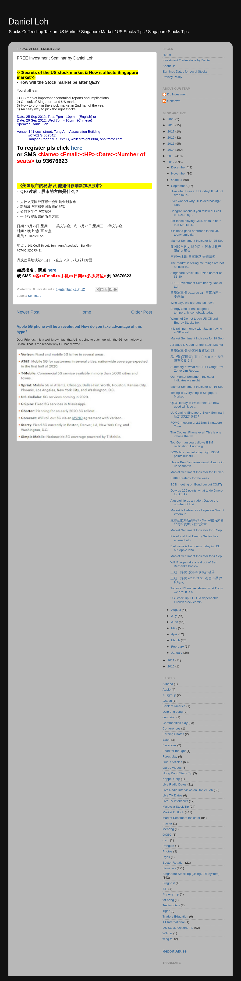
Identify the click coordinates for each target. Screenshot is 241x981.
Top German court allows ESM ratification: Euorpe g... (191, 444)
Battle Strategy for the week (189, 478)
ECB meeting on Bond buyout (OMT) (196, 484)
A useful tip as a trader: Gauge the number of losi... (194, 502)
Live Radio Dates (175, 784)
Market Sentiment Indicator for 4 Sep (196, 556)
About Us (169, 66)
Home (85, 312)
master (167, 823)
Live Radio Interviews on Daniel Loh (188, 790)
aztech (167, 700)
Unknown (173, 101)
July (174, 616)
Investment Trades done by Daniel (186, 60)
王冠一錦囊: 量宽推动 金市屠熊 (193, 256)
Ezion (166, 739)
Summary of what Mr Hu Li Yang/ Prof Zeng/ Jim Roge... (196, 368)
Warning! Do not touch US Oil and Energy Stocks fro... (194, 320)
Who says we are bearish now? (192, 302)
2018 (171, 125)
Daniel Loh (28, 21)
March (176, 640)
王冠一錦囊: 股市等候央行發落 (192, 572)
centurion (169, 717)
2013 (171, 156)
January (177, 652)
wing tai (168, 939)
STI (165, 888)
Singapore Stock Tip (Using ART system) (191, 874)
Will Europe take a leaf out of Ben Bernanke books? (193, 564)
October (177, 180)
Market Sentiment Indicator (181, 818)
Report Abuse (175, 951)
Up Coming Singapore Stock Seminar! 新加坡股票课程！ (197, 414)
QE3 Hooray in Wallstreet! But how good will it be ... (194, 404)
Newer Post (28, 312)
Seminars (34, 295)
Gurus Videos (172, 767)
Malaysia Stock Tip (176, 806)
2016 (171, 137)
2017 (171, 131)
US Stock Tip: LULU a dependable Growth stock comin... (194, 600)
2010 (171, 666)
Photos (167, 851)
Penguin (168, 846)
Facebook (169, 745)
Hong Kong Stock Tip (177, 773)
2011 (171, 660)
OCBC (167, 834)
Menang (168, 829)
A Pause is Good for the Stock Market (196, 344)
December (179, 167)
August (176, 609)
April (174, 634)
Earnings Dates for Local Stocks (185, 71)
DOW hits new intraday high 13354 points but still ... (194, 454)
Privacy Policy (172, 77)
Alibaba (168, 684)
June (175, 622)
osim (166, 840)
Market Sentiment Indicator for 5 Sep (196, 530)
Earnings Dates (173, 734)
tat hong (168, 900)
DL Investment (177, 94)
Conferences (172, 728)
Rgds (166, 857)
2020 (171, 119)
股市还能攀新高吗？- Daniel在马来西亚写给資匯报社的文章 (197, 522)
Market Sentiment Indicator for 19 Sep (196, 338)
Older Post (141, 312)
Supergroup (171, 894)
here (76, 148)
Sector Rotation (173, 862)
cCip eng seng (173, 711)
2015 (171, 143)
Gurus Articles (172, 762)
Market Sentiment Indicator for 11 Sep (196, 472)
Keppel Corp (171, 779)
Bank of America (174, 706)
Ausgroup (169, 695)
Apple (167, 689)
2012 (171, 162)
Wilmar (167, 933)
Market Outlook (173, 812)
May (174, 628)
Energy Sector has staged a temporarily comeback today (191, 310)
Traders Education (175, 916)
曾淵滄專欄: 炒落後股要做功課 (192, 351)
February (178, 646)
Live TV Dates (172, 795)
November (179, 173)
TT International (173, 922)
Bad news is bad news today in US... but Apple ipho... (196, 548)
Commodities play (175, 723)
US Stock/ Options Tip (178, 927)
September (179, 186)
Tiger (166, 911)
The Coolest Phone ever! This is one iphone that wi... (195, 434)
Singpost (169, 883)
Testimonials (171, 905)
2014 (171, 149)
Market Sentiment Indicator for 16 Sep (196, 386)
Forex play (170, 756)
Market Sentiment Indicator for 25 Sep (196, 240)
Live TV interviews (175, 801)
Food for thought (174, 751)
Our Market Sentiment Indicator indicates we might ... (192, 378)
